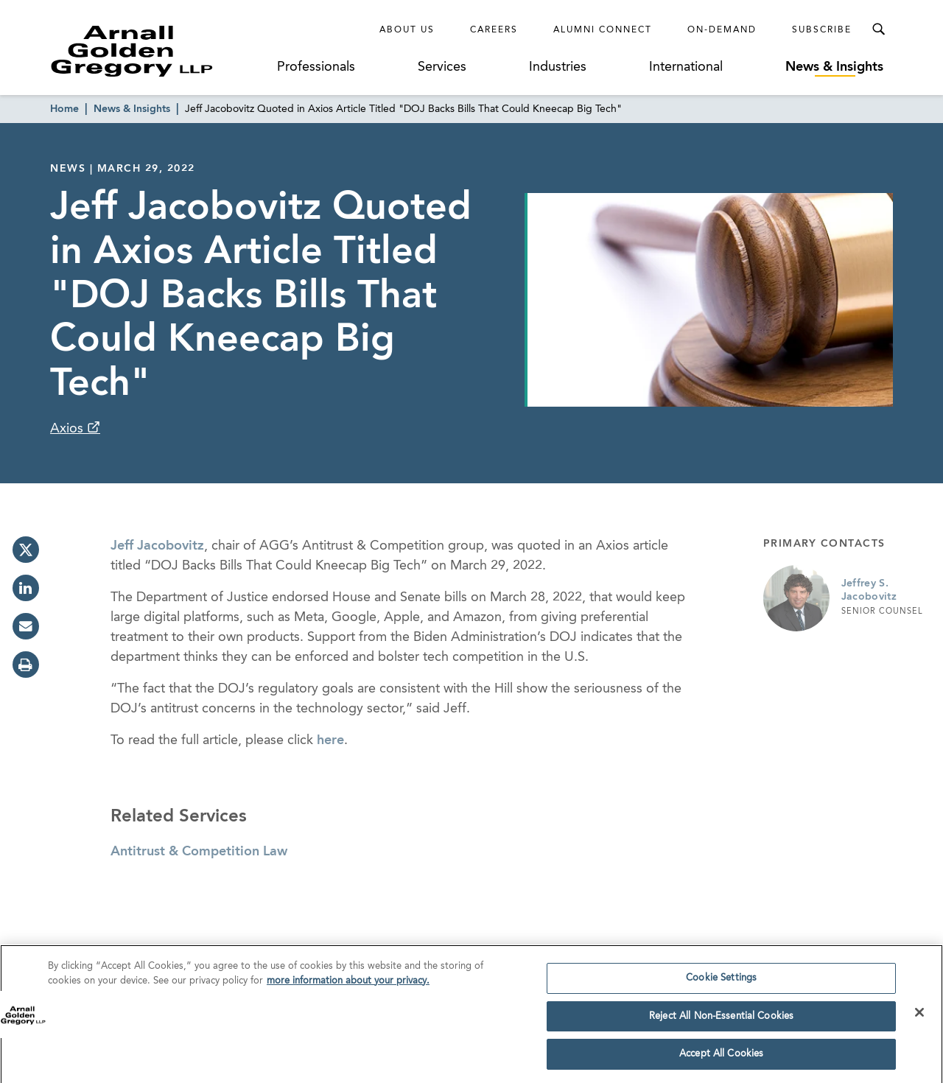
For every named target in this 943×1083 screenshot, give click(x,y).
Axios (68, 428)
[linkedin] (26, 588)
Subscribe (822, 30)
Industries (557, 67)
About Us (407, 30)
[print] (26, 664)
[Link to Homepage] (159, 50)
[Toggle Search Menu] (878, 29)
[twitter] (26, 549)
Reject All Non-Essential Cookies (721, 1021)
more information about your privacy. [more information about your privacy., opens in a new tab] (348, 985)
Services (442, 67)
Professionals (316, 67)
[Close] (919, 1016)
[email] (26, 626)
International (686, 67)
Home (64, 109)
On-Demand (722, 30)
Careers (494, 30)
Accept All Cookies (721, 1059)
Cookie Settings (721, 982)
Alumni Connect (602, 30)
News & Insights (834, 67)
